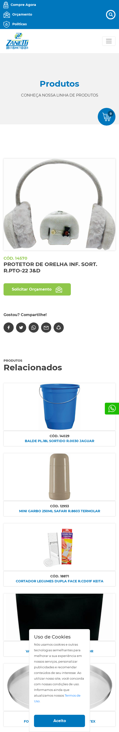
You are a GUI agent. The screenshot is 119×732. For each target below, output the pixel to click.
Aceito (59, 721)
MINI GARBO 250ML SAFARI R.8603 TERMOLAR (59, 511)
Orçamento (22, 14)
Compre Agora (23, 5)
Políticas (19, 24)
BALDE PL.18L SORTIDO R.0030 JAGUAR (59, 441)
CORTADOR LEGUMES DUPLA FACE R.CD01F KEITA (59, 581)
